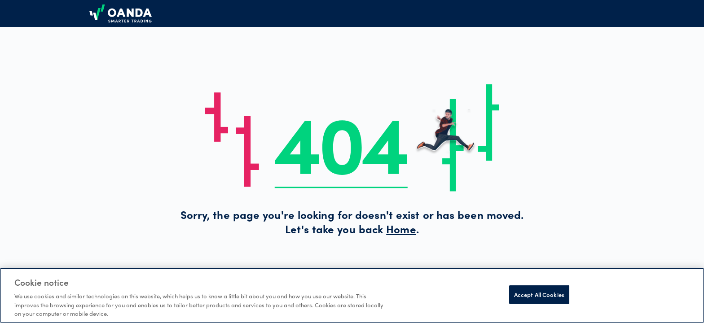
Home (401, 231)
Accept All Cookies (539, 294)
